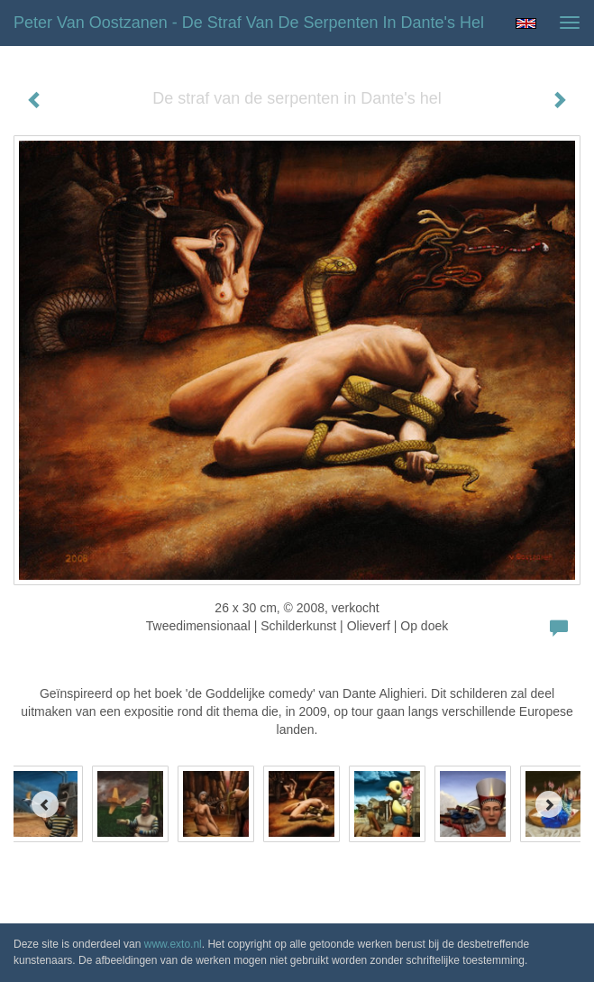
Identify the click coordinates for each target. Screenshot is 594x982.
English (526, 23)
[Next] (548, 804)
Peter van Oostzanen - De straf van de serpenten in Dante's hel (249, 23)
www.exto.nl (173, 944)
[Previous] (45, 804)
